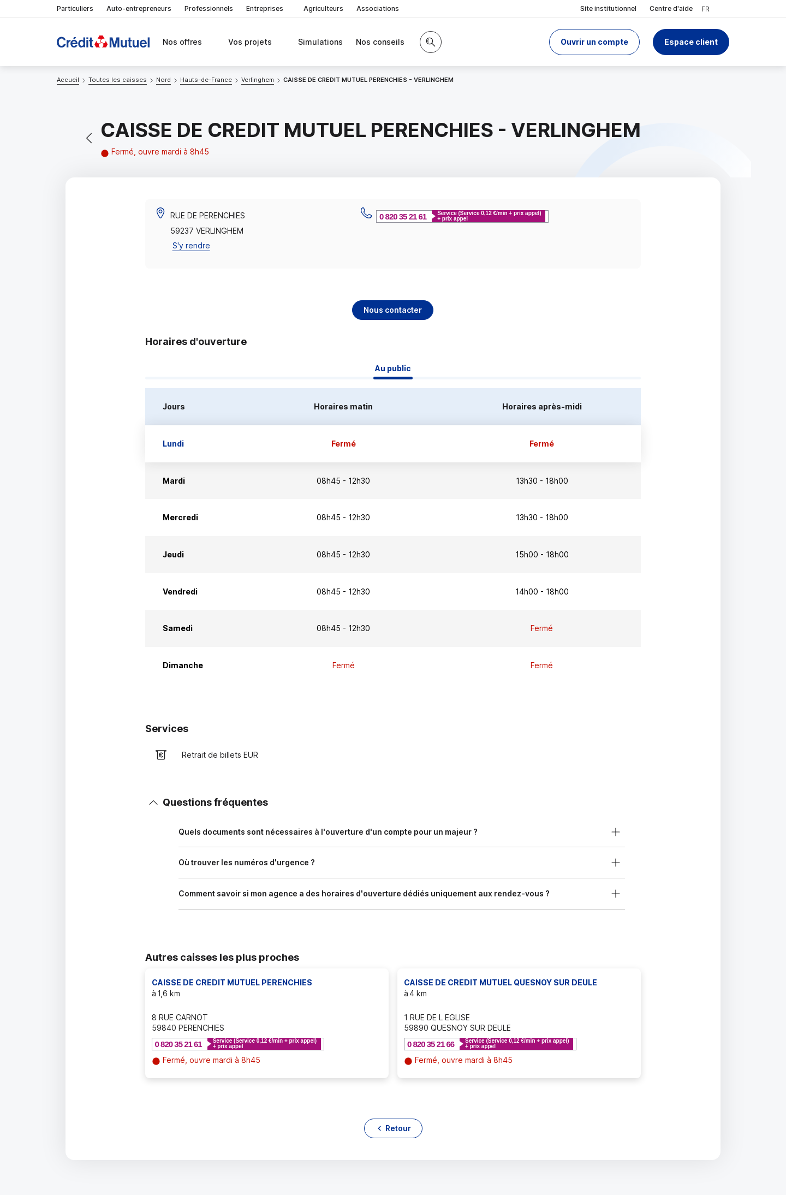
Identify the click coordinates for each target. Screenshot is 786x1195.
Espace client (691, 41)
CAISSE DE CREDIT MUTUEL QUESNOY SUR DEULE (500, 982)
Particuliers (75, 8)
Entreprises (268, 9)
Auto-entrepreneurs (138, 8)
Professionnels (208, 8)
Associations (377, 8)
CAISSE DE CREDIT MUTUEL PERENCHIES (232, 982)
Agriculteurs (323, 8)
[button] (594, 42)
